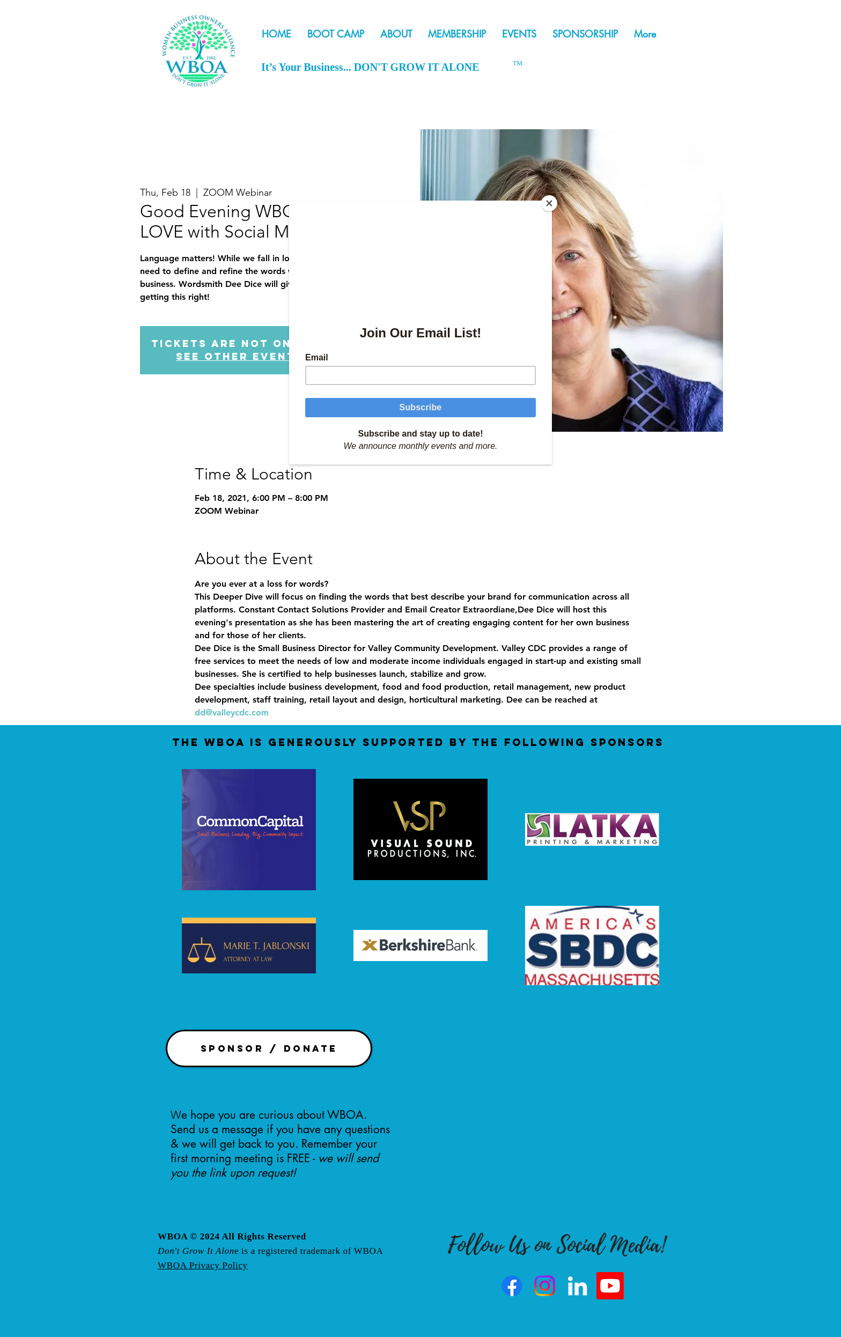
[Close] (549, 203)
